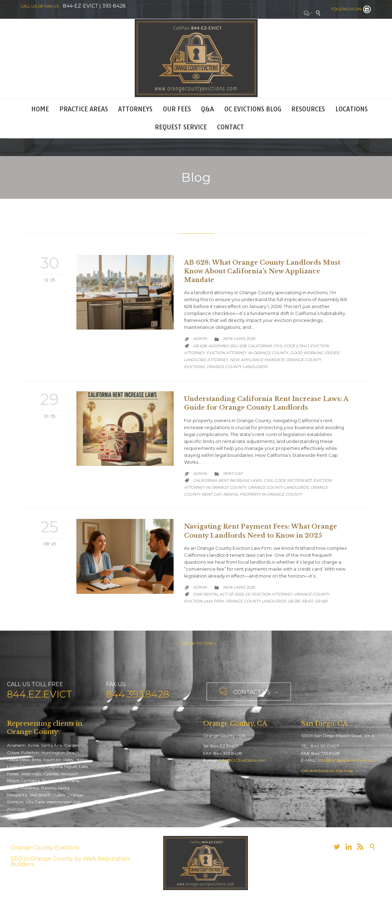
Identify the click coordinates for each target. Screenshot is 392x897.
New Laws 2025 (239, 587)
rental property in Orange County (262, 494)
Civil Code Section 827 (287, 480)
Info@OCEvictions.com (242, 760)
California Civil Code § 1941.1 (278, 345)
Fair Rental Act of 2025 (218, 594)
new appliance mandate (257, 359)
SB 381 (294, 601)
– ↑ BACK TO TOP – (196, 643)
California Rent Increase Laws (227, 480)
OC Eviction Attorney (268, 594)
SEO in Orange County (41, 858)
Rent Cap (233, 473)
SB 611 (307, 601)
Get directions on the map (327, 770)
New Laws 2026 (239, 338)
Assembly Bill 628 (227, 345)
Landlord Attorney (206, 359)
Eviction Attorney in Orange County (247, 352)
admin (200, 338)
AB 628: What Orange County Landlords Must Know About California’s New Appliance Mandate (262, 271)
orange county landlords (237, 366)
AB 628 (200, 345)
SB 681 (321, 601)
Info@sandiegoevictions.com (346, 760)
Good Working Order (314, 352)
